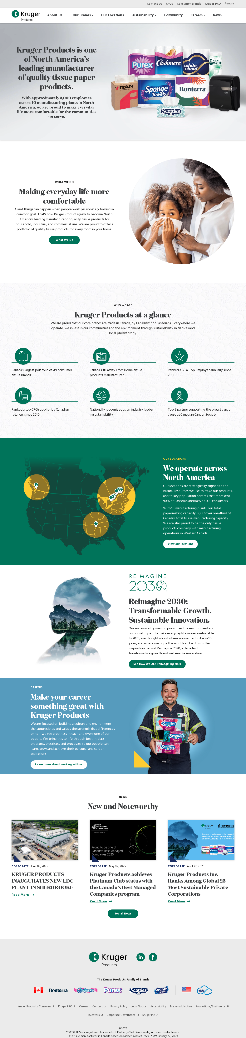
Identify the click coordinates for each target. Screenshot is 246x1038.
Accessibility (158, 1006)
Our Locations (112, 15)
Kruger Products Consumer (34, 1006)
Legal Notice (138, 1006)
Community (173, 15)
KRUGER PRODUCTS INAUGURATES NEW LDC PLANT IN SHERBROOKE (42, 880)
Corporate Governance (121, 1015)
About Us (56, 15)
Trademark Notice (181, 1006)
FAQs (169, 4)
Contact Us (154, 4)
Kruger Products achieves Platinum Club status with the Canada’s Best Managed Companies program (123, 883)
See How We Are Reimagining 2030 (157, 664)
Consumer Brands (189, 4)
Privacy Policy (119, 1006)
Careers (197, 15)
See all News (123, 913)
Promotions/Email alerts (210, 1006)
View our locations (180, 544)
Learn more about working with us (58, 764)
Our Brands (83, 15)
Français (229, 4)
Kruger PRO (213, 4)
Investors (94, 1015)
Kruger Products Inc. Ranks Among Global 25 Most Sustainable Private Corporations (198, 883)
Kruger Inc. (148, 1015)
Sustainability (143, 15)
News (217, 15)
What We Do (64, 240)
